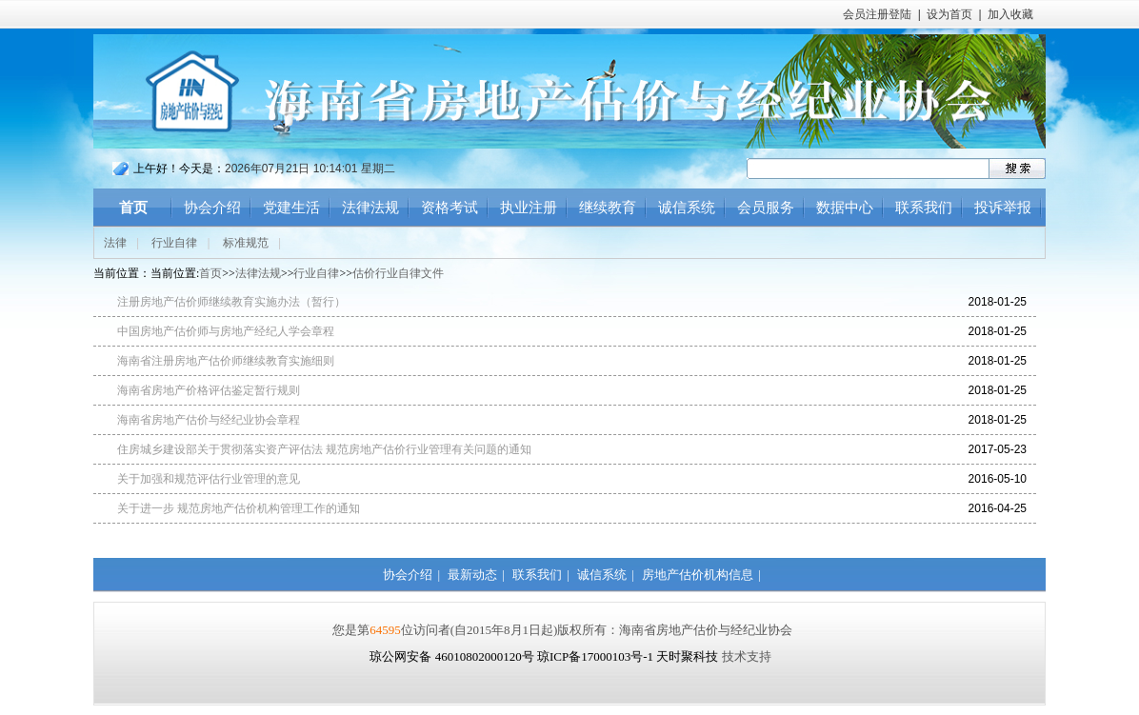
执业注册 (528, 207)
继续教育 (607, 207)
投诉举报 (1002, 207)
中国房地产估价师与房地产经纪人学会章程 (225, 331)
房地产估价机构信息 (697, 574)
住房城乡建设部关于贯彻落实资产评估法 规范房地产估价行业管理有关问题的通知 (324, 449)
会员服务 (765, 207)
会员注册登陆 (877, 14)
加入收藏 (1010, 14)
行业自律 (174, 242)
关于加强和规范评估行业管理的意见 (208, 479)
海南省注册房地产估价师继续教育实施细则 (225, 360)
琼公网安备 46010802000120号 (453, 656)
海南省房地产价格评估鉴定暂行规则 (208, 390)
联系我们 (923, 207)
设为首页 (949, 14)
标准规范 (246, 242)
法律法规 (370, 207)
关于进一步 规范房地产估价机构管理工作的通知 (238, 508)
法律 (115, 242)
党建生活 (291, 207)
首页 (133, 207)
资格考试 (449, 207)
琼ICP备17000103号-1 (595, 656)
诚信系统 (686, 207)
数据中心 (844, 207)
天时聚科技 (687, 656)
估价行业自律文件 (398, 273)
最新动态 (472, 574)
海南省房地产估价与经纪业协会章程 (208, 420)
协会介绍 (212, 207)
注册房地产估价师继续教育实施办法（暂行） (231, 301)
